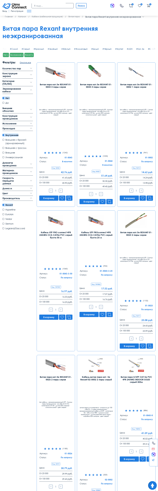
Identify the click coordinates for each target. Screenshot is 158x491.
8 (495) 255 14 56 (10, 447)
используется (8, 475)
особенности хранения (38, 475)
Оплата (25, 466)
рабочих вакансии (25, 472)
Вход (4, 11)
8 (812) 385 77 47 (40, 447)
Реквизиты (116, 466)
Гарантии (42, 466)
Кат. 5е (141, 49)
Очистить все (25, 62)
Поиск (81, 5)
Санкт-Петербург (41, 443)
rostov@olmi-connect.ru (103, 456)
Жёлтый (66, 49)
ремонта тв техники (102, 472)
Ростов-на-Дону (100, 443)
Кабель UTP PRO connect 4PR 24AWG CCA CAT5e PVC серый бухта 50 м (56, 174)
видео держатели (21, 475)
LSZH (130, 49)
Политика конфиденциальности (14, 487)
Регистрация (17, 11)
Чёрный (107, 49)
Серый (26, 49)
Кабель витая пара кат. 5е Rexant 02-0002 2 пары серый (96, 260)
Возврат (134, 466)
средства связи (87, 472)
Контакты (9, 437)
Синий (14, 49)
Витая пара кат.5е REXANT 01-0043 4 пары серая (56, 85)
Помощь (98, 466)
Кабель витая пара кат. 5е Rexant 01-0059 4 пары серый (55, 350)
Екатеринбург (69, 443)
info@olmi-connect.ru (12, 456)
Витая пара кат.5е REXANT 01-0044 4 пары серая (96, 85)
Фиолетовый (82, 49)
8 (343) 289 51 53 (70, 447)
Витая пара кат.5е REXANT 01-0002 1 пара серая (136, 85)
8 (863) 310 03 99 (99, 447)
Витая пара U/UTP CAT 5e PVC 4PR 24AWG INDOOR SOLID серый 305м (136, 261)
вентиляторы (131, 472)
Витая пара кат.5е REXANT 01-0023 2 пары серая (136, 172)
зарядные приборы (10, 472)
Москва (6, 443)
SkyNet (120, 49)
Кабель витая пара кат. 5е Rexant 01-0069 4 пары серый (96, 350)
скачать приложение (56, 472)
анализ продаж (54, 475)
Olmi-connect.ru (83, 480)
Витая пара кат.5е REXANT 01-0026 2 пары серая (56, 260)
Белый (96, 49)
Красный (39, 49)
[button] (153, 48)
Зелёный (53, 49)
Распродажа (77, 466)
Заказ (59, 466)
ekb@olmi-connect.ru (72, 456)
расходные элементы (70, 475)
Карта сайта (37, 487)
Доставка (7, 466)
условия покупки (40, 472)
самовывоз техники (73, 472)
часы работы (143, 472)
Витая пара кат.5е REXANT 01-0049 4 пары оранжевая (136, 350)
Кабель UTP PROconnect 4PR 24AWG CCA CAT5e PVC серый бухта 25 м (96, 174)
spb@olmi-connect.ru (42, 456)
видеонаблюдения (118, 472)
